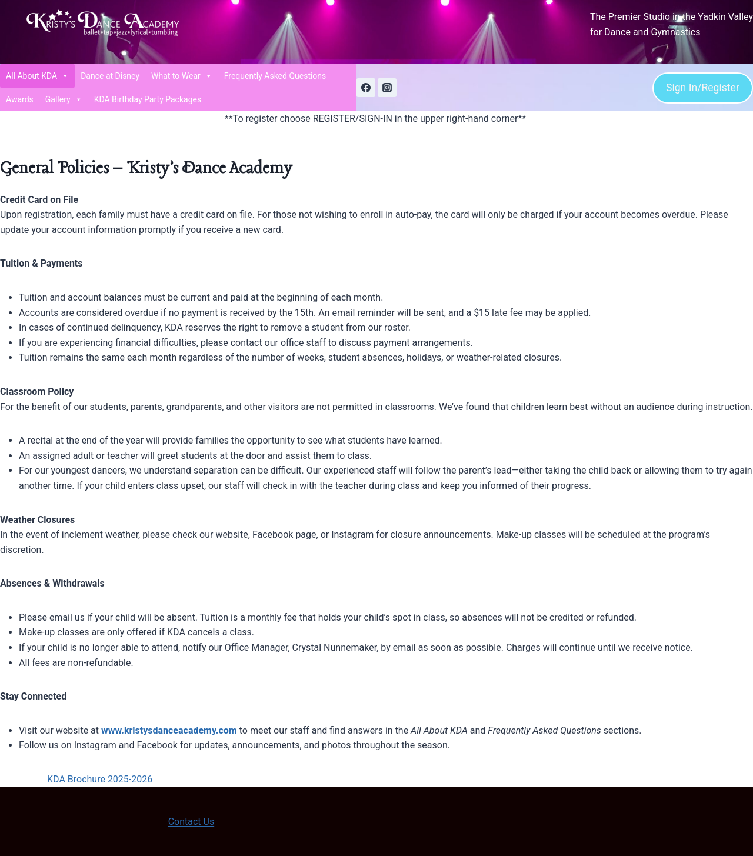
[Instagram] (387, 87)
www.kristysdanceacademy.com (169, 730)
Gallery (63, 99)
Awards (20, 99)
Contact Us (191, 821)
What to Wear (181, 76)
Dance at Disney (110, 76)
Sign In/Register (702, 88)
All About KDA (37, 76)
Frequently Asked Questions (275, 76)
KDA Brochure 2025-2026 (99, 779)
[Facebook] (365, 87)
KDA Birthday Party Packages (148, 99)
